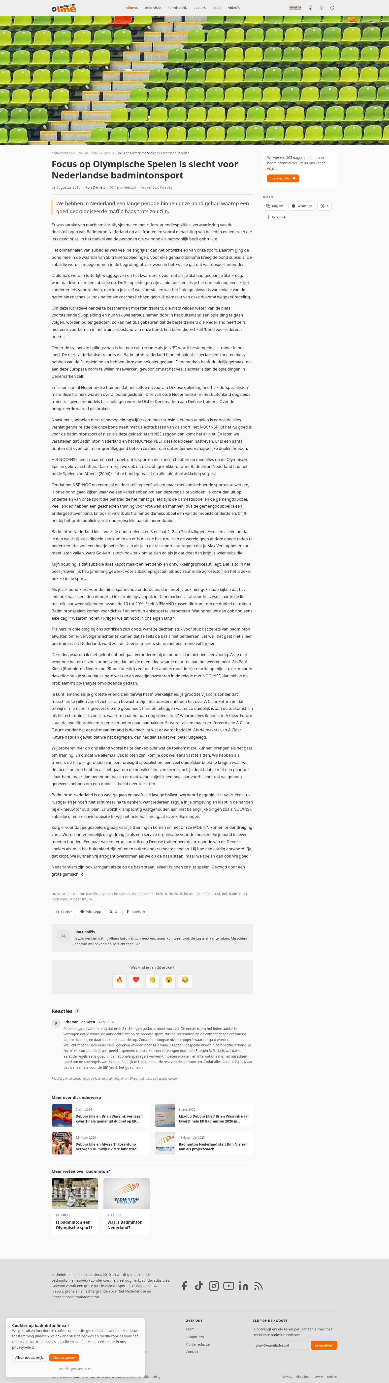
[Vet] (119, 981)
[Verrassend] (169, 981)
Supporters (195, 1336)
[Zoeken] (332, 8)
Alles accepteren (64, 1357)
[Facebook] (184, 1285)
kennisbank (177, 7)
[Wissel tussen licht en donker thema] (321, 8)
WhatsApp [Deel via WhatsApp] (90, 912)
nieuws (132, 7)
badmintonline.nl (63, 153)
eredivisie (153, 7)
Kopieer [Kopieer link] (63, 912)
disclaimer (303, 1377)
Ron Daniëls (95, 187)
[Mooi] (136, 981)
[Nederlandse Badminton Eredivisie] (295, 7)
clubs (217, 7)
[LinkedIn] (243, 1285)
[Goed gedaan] (152, 981)
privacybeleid (23, 1347)
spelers (200, 7)
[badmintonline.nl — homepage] (64, 8)
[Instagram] (213, 1285)
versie (319, 1377)
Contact (192, 1351)
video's (234, 7)
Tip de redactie (198, 1344)
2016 (94, 153)
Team (190, 1329)
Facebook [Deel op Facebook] (135, 912)
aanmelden (324, 1345)
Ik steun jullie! (283, 178)
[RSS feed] (258, 1285)
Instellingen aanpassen (75, 1369)
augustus (107, 153)
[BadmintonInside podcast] (311, 8)
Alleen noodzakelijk (29, 1357)
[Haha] (185, 981)
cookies (332, 1377)
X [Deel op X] (113, 912)
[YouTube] (228, 1285)
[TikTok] (199, 1285)
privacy (287, 1377)
